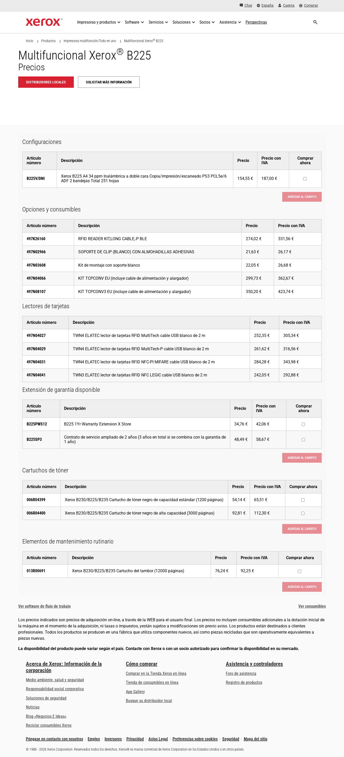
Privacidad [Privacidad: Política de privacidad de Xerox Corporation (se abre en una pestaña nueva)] (135, 738)
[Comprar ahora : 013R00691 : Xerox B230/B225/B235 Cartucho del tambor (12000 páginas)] (299, 571)
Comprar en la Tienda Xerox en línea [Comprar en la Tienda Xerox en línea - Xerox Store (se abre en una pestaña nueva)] (156, 673)
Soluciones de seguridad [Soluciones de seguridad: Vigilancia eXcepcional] (46, 698)
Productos (48, 41)
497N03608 (36, 265)
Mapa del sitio (255, 738)
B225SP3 (34, 439)
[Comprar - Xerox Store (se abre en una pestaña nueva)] (308, 5)
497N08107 (36, 291)
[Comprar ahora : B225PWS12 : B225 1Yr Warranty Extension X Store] (303, 424)
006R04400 (36, 513)
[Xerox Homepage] (44, 22)
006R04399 (36, 499)
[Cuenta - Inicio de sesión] (286, 5)
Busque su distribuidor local (149, 700)
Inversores (113, 738)
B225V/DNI (36, 178)
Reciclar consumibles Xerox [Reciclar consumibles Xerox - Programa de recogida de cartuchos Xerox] (49, 725)
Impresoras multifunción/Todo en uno (90, 41)
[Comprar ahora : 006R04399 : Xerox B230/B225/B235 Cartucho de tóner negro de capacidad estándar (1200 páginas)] (303, 500)
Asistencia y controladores (254, 664)
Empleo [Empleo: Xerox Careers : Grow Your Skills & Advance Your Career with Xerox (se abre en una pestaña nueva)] (94, 738)
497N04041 (36, 375)
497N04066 (36, 278)
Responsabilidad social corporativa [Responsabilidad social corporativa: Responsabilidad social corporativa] (55, 688)
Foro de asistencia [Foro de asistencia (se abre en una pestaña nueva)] (241, 673)
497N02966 (36, 251)
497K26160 (36, 238)
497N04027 (36, 335)
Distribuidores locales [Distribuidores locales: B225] (46, 82)
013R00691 (36, 570)
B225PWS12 (37, 424)
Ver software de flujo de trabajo (44, 606)
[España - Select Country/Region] (265, 5)
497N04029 (36, 348)
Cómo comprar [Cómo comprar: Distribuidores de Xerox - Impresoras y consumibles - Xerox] (141, 664)
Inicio (29, 41)
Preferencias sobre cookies (195, 738)
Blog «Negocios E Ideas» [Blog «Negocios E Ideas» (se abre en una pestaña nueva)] (46, 716)
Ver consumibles (312, 606)
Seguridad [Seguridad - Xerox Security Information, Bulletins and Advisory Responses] (230, 738)
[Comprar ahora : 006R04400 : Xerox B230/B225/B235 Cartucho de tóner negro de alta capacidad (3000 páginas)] (303, 513)
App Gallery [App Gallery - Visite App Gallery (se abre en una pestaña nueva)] (135, 691)
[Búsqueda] (315, 22)
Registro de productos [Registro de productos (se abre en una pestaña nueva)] (244, 682)
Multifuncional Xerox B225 (143, 40)
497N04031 (36, 362)
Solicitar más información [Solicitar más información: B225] (109, 82)
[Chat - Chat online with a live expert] (246, 5)
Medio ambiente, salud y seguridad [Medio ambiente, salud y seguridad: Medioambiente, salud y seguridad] (55, 679)
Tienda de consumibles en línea (152, 682)
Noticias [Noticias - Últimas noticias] (32, 707)
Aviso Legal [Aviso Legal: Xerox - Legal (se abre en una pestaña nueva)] (158, 738)
